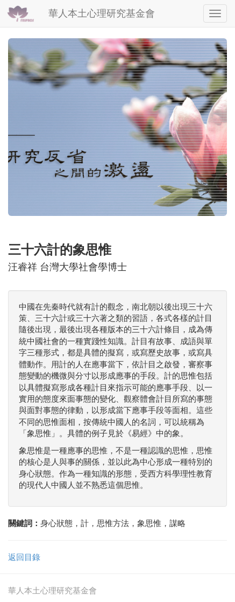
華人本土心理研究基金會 (101, 13)
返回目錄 (24, 557)
